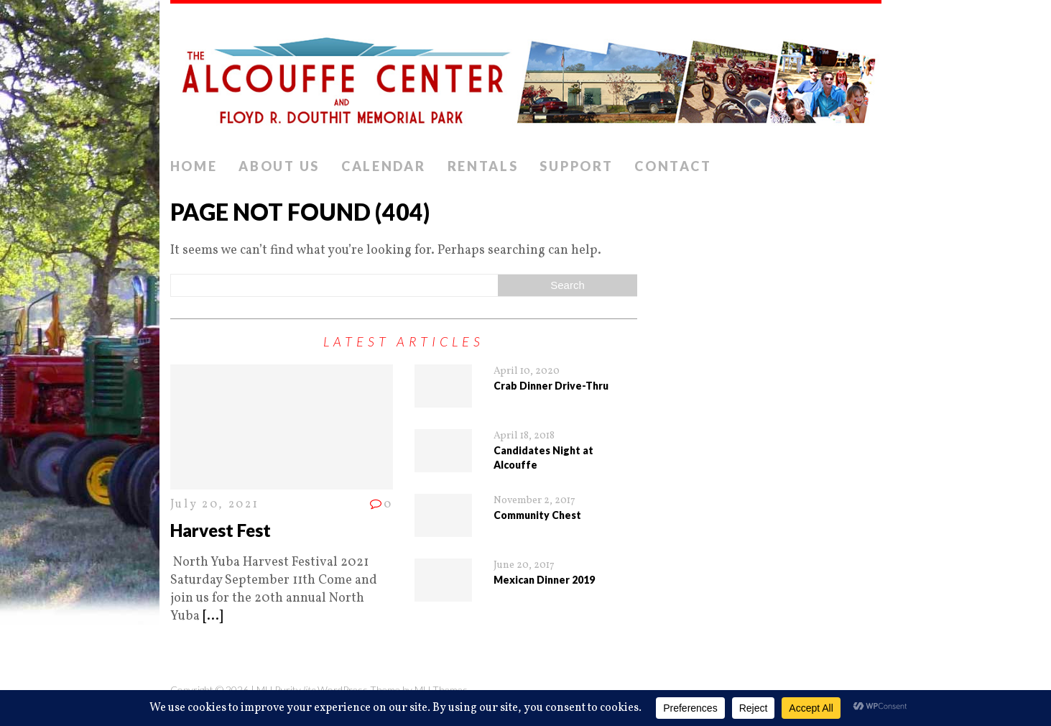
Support (576, 166)
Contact (672, 166)
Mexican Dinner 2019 (544, 580)
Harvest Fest (220, 530)
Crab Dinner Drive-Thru (551, 386)
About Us (279, 166)
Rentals (483, 166)
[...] (213, 616)
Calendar (383, 166)
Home (194, 166)
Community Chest (537, 515)
